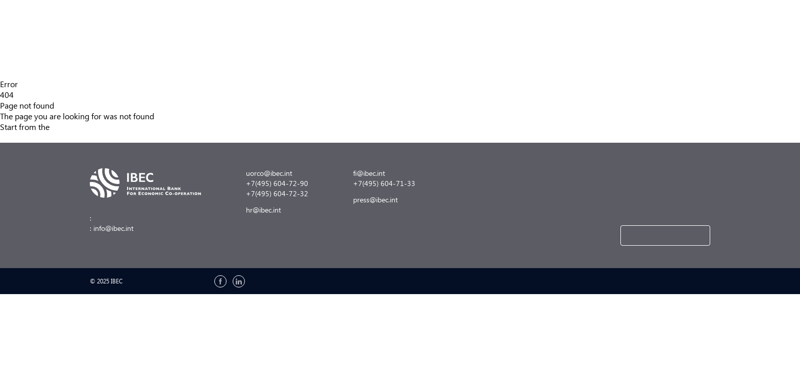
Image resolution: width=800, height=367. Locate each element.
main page (72, 126)
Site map (15, 137)
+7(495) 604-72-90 (277, 183)
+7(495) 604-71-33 (384, 183)
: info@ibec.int (112, 228)
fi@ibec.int (369, 173)
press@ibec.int (375, 199)
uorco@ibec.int (269, 173)
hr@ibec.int (263, 210)
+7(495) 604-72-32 (277, 193)
